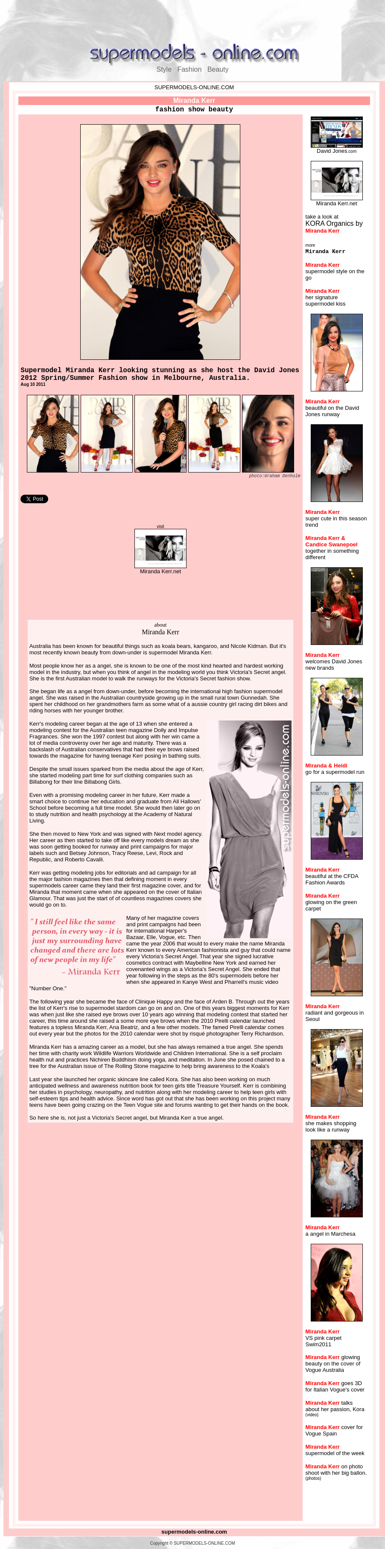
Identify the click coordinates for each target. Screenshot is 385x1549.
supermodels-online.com (194, 1532)
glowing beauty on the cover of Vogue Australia (333, 1363)
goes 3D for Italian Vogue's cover (335, 1386)
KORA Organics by (334, 227)
